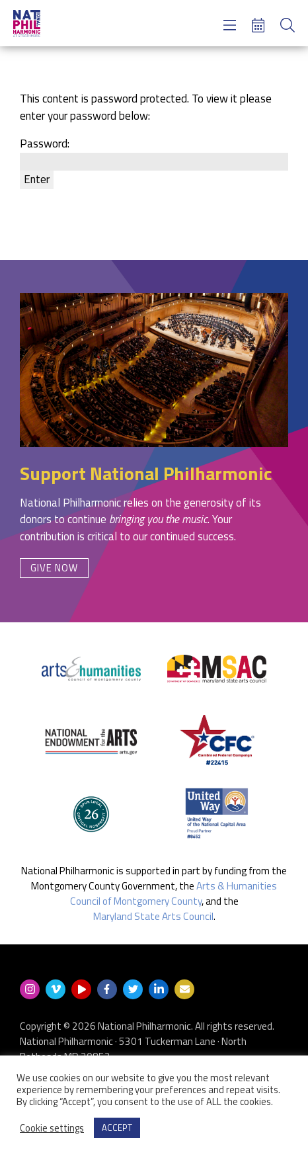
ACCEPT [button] (117, 1127)
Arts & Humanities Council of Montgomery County (174, 893)
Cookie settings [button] (52, 1128)
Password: (154, 152)
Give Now (54, 567)
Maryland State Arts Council (153, 916)
